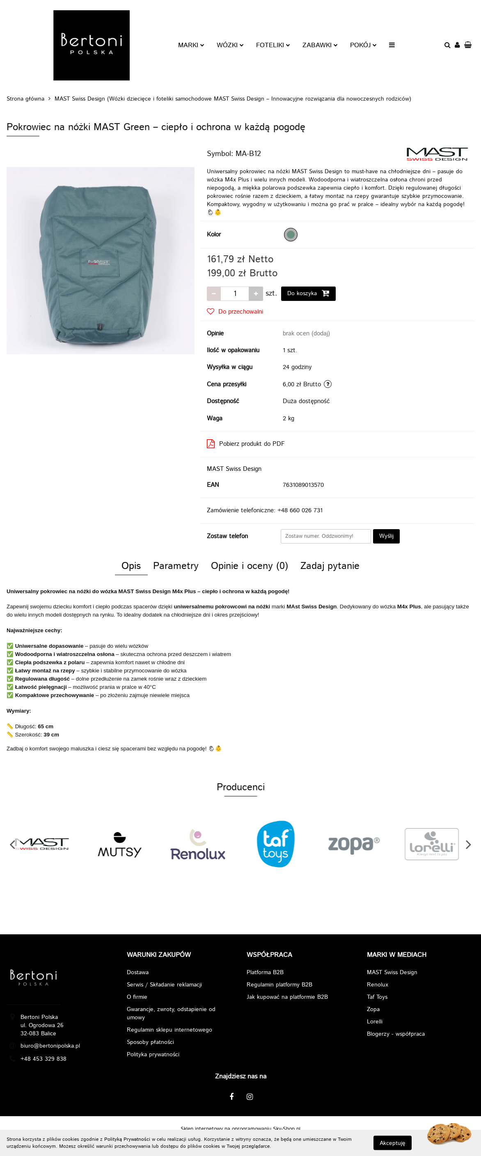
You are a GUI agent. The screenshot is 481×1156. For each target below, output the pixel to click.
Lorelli (375, 1022)
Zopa (373, 1009)
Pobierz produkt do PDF (246, 444)
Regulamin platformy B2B (279, 985)
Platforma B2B (265, 972)
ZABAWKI (320, 45)
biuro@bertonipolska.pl (50, 1046)
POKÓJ (363, 45)
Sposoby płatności (150, 1042)
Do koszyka (308, 293)
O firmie (137, 997)
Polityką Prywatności (127, 1139)
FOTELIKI (273, 45)
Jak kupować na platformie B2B (287, 997)
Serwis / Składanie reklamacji (164, 985)
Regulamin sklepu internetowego (169, 1030)
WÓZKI (230, 45)
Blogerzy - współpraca (396, 1034)
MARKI (191, 45)
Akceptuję (392, 1143)
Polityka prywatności (153, 1054)
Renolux (377, 985)
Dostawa (138, 972)
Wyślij (386, 536)
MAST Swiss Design (234, 469)
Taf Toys (377, 997)
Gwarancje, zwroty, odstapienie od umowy (171, 1013)
